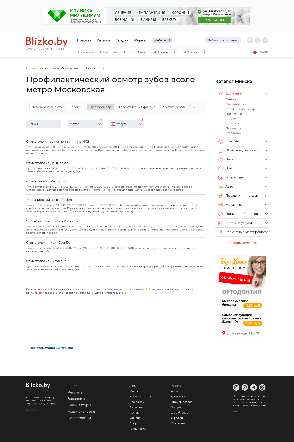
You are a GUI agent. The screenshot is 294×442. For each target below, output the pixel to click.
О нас (72, 385)
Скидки (122, 40)
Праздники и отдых (238, 195)
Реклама (75, 392)
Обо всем (178, 422)
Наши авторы (79, 405)
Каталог (104, 40)
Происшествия (181, 401)
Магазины (230, 204)
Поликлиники (235, 113)
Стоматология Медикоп (46, 181)
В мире (176, 406)
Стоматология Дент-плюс (47, 163)
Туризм (128, 52)
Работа (104, 52)
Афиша (142, 52)
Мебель (160, 40)
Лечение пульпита (47, 107)
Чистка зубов (174, 107)
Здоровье (230, 93)
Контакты (32, 409)
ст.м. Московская (66, 68)
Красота (228, 140)
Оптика (231, 99)
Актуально (137, 406)
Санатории (233, 132)
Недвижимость (86, 52)
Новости (84, 40)
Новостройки (79, 417)
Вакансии (76, 398)
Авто (116, 52)
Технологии (138, 428)
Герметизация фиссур (137, 107)
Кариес (75, 107)
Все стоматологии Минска (49, 347)
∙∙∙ (194, 107)
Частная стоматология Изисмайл (53, 221)
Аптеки (231, 118)
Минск (134, 390)
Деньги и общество (238, 213)
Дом (225, 168)
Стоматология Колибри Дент (50, 243)
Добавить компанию (223, 40)
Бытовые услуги (235, 222)
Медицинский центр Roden (49, 200)
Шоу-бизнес (179, 412)
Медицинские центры (241, 108)
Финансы (136, 417)
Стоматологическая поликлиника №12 (57, 142)
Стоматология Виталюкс (46, 261)
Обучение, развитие (238, 150)
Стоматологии (36, 68)
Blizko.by (238, 401)
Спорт (134, 422)
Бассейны (233, 123)
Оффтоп (177, 417)
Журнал (141, 40)
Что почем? (138, 401)
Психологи (233, 127)
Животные (230, 177)
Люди (133, 385)
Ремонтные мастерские (241, 231)
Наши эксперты (81, 411)
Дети (225, 159)
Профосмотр (100, 107)
